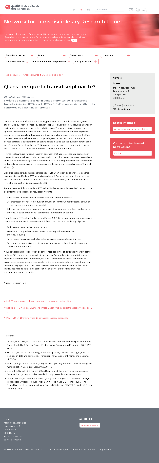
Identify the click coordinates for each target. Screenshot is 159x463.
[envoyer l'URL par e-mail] (131, 9)
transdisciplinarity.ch (58, 449)
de (74, 10)
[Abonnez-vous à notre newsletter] (132, 129)
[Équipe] (132, 153)
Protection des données (84, 449)
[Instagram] (90, 419)
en (88, 10)
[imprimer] (137, 9)
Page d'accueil (11, 75)
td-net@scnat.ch (123, 109)
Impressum (105, 449)
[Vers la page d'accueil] (32, 7)
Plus (74, 40)
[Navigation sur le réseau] (144, 9)
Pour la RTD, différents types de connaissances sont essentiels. (37, 318)
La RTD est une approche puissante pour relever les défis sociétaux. (40, 301)
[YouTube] (85, 419)
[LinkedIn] (81, 419)
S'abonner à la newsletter (90, 425)
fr (81, 10)
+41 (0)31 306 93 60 (124, 105)
